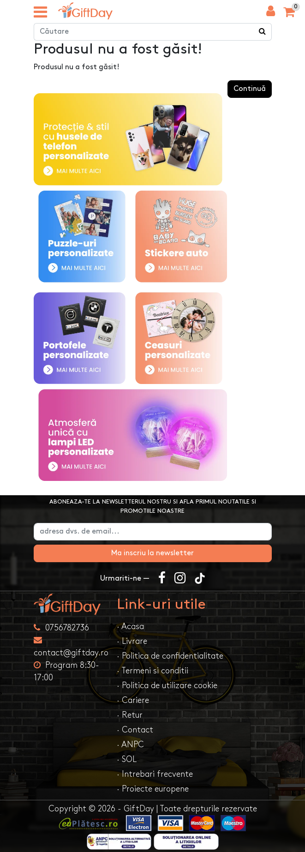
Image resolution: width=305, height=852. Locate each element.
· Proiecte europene (153, 789)
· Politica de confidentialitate (170, 656)
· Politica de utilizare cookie (167, 686)
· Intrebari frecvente (155, 774)
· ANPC (130, 745)
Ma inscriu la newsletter (152, 553)
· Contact (135, 730)
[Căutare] (262, 32)
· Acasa (130, 626)
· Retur (130, 715)
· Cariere (133, 700)
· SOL (127, 759)
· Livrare (132, 641)
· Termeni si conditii (152, 671)
